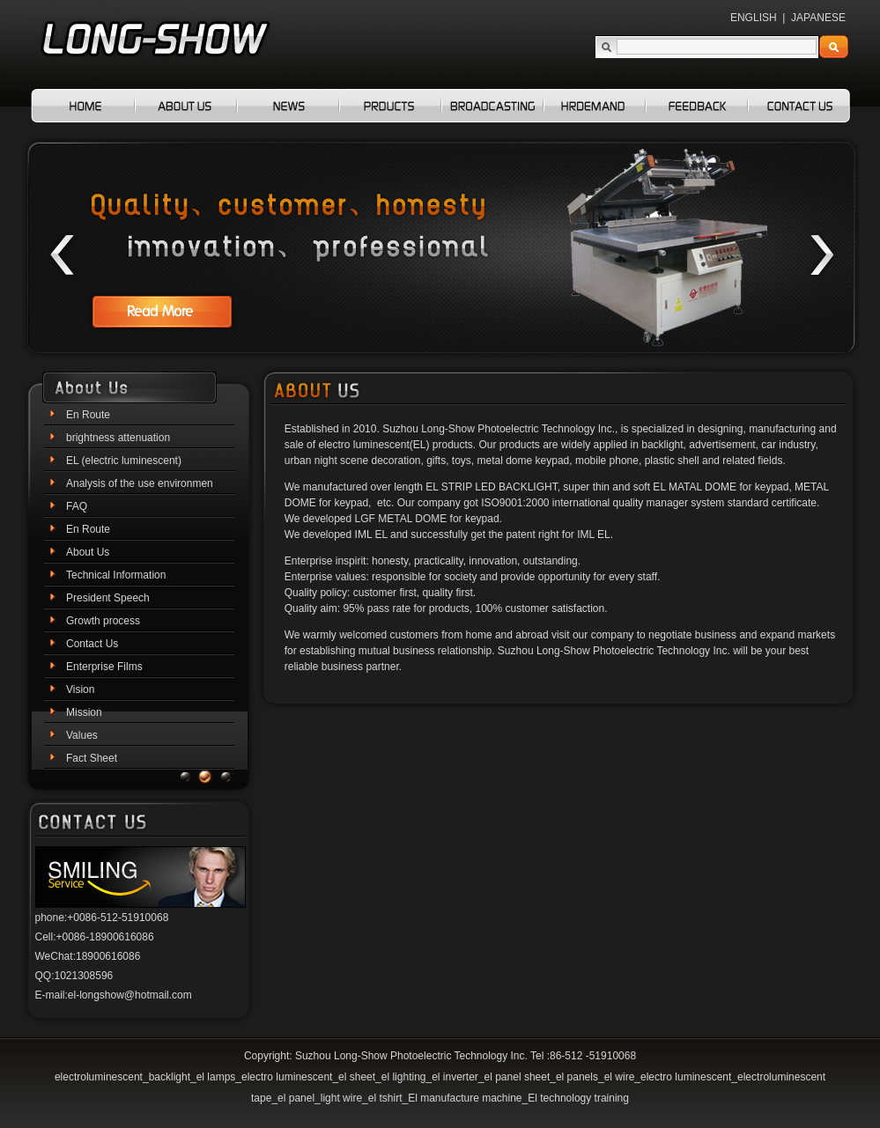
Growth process (103, 621)
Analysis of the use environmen (139, 483)
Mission (84, 712)
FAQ (76, 506)
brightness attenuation (118, 437)
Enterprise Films (104, 666)
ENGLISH (753, 17)
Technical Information (116, 575)
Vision (80, 689)
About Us (87, 552)
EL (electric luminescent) (123, 460)
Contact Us (92, 644)
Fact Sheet (91, 758)
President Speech (108, 598)
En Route (88, 415)
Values (82, 735)
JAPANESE (818, 17)
